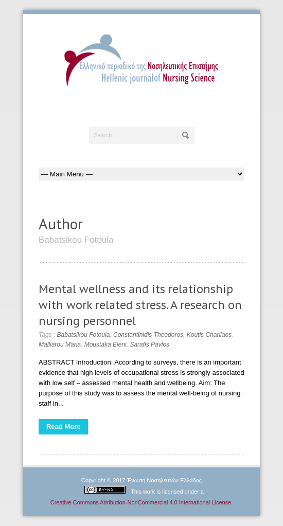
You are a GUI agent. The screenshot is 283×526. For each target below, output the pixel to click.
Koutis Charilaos (209, 334)
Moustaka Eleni (105, 344)
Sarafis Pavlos (149, 344)
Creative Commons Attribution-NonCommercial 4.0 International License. (141, 502)
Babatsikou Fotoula (83, 334)
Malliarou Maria (60, 344)
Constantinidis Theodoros (148, 334)
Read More (63, 426)
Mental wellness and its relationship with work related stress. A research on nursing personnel (140, 305)
